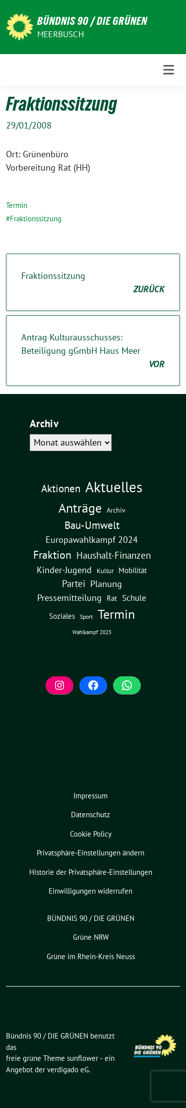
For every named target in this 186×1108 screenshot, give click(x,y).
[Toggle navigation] (168, 70)
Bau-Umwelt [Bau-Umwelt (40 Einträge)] (92, 525)
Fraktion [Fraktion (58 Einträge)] (52, 555)
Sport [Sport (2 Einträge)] (86, 616)
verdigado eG (68, 1069)
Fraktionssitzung (36, 218)
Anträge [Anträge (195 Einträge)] (80, 507)
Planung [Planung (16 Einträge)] (106, 583)
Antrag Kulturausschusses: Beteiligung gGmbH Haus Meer (93, 351)
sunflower (82, 1058)
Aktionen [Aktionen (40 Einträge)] (60, 488)
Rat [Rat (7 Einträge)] (112, 598)
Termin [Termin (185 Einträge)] (116, 614)
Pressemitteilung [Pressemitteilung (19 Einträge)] (69, 597)
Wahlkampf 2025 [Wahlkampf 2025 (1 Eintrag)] (92, 632)
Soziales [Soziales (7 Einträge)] (62, 616)
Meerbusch (60, 34)
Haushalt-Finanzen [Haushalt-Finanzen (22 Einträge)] (113, 555)
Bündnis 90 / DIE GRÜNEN (92, 20)
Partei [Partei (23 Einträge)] (73, 583)
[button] (90, 853)
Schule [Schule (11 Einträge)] (134, 597)
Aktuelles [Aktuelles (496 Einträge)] (113, 486)
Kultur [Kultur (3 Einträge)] (105, 571)
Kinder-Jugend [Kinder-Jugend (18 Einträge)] (64, 570)
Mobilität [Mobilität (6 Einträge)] (133, 570)
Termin (16, 205)
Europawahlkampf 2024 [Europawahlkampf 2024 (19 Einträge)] (92, 539)
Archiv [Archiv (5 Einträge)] (116, 510)
